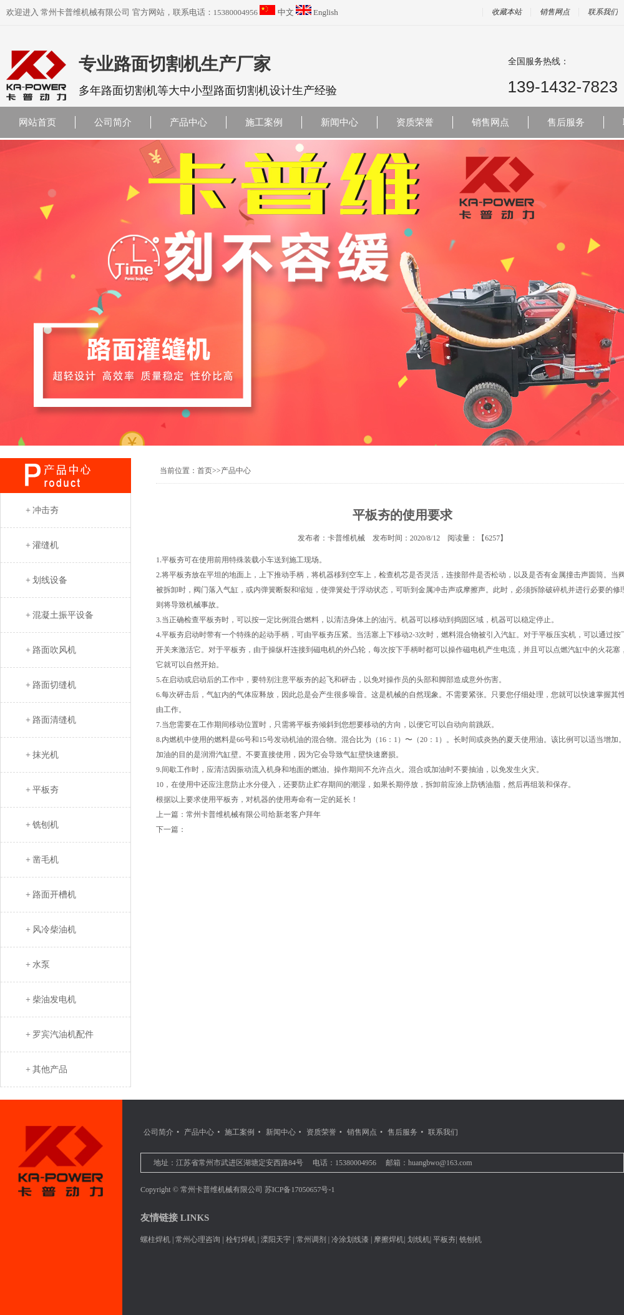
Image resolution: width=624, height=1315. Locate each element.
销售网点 (555, 12)
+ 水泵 (38, 964)
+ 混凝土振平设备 (60, 615)
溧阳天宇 (276, 1239)
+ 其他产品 (46, 1069)
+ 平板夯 (42, 789)
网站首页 (37, 122)
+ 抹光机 (42, 755)
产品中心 (188, 122)
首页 (204, 470)
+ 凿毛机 (42, 859)
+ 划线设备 (46, 580)
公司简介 (113, 122)
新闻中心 (339, 122)
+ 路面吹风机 (51, 650)
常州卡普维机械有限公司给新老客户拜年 (253, 814)
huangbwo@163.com (440, 1162)
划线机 (418, 1239)
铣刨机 (470, 1239)
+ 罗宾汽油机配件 (60, 1034)
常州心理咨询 (197, 1239)
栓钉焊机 (241, 1239)
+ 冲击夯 (42, 510)
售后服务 (566, 122)
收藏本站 (507, 12)
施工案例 (264, 122)
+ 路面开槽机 (51, 894)
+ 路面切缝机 (51, 685)
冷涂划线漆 (350, 1239)
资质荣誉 (415, 122)
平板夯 (444, 1239)
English (325, 12)
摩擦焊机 (389, 1239)
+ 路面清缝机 (51, 720)
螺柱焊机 (155, 1239)
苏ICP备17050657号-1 (300, 1189)
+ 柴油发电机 (51, 999)
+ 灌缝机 (42, 545)
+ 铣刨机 (42, 824)
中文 (286, 12)
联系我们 (443, 1132)
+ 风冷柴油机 (51, 929)
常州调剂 (311, 1239)
